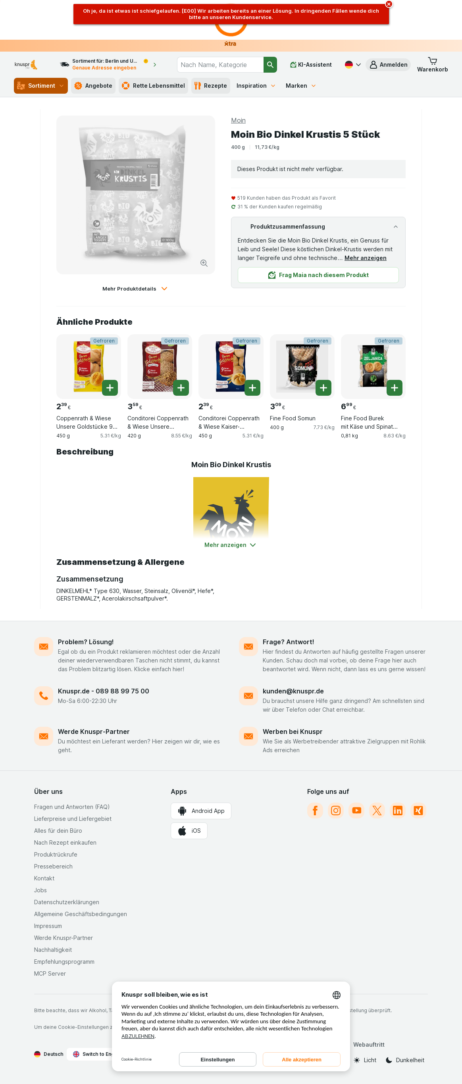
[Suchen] (270, 65)
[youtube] (356, 810)
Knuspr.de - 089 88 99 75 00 (103, 691)
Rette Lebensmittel (153, 86)
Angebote (93, 86)
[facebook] (315, 810)
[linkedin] (398, 810)
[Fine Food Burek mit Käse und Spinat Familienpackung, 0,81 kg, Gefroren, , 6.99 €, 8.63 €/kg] (373, 366)
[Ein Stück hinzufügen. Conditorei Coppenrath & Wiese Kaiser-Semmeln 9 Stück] (252, 388)
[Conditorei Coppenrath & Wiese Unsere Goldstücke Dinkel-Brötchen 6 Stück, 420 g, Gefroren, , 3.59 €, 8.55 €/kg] (159, 366)
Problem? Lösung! (86, 642)
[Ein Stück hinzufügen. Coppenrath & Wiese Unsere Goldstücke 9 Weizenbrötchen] (110, 388)
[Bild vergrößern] (204, 263)
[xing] (418, 810)
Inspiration (256, 85)
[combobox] (220, 65)
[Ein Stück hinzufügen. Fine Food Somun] (323, 388)
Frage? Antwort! (288, 642)
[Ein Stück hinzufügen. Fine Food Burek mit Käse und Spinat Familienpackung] (394, 388)
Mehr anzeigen (366, 257)
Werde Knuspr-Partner (94, 732)
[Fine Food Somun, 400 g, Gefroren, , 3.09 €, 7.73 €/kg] (302, 366)
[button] (388, 64)
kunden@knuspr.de (293, 691)
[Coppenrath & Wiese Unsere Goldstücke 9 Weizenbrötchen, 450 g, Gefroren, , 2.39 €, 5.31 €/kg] (88, 366)
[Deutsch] (352, 65)
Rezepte (210, 86)
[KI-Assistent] (311, 65)
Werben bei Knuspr (293, 732)
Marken (301, 85)
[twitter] (377, 810)
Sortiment (41, 86)
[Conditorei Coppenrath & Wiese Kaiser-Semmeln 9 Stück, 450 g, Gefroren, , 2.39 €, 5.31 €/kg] (230, 366)
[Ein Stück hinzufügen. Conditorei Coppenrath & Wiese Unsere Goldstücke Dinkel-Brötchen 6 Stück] (181, 388)
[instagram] (336, 810)
